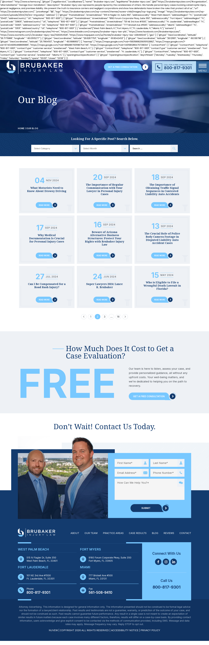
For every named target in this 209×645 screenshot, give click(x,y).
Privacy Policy (150, 634)
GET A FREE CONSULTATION (122, 67)
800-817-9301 (178, 68)
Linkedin (173, 566)
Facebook (158, 566)
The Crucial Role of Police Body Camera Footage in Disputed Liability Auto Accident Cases (162, 238)
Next (125, 320)
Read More (44, 205)
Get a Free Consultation (149, 400)
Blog (155, 537)
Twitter (166, 566)
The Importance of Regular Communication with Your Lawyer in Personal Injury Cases (104, 189)
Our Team (90, 537)
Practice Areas (113, 537)
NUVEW (53, 634)
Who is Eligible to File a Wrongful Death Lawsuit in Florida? (162, 286)
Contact (185, 537)
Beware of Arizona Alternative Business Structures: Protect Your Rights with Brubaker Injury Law (104, 239)
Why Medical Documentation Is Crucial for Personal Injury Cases (47, 237)
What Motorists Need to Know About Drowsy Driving (46, 188)
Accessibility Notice (125, 634)
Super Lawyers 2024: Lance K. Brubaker (104, 284)
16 (118, 321)
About (74, 537)
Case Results (137, 537)
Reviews (168, 537)
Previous (84, 320)
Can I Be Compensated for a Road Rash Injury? (47, 284)
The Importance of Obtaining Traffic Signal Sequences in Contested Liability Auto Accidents (162, 189)
